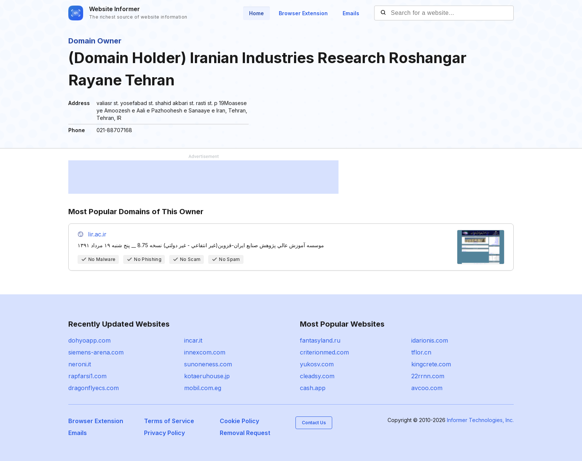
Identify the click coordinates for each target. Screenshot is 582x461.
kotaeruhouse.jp (207, 376)
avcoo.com (426, 388)
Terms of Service (169, 421)
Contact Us (314, 422)
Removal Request (245, 433)
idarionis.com (429, 340)
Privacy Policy (164, 433)
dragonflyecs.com (93, 388)
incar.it (193, 340)
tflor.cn (421, 352)
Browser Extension (303, 13)
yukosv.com (317, 364)
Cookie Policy (239, 421)
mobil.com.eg (202, 388)
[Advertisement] (203, 177)
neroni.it (79, 364)
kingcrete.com (431, 364)
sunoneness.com (208, 364)
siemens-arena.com (96, 352)
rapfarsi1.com (87, 376)
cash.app (313, 388)
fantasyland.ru (320, 340)
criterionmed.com (324, 352)
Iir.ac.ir (97, 234)
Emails (351, 13)
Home (256, 13)
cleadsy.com (317, 376)
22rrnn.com (427, 376)
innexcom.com (204, 352)
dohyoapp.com (89, 340)
